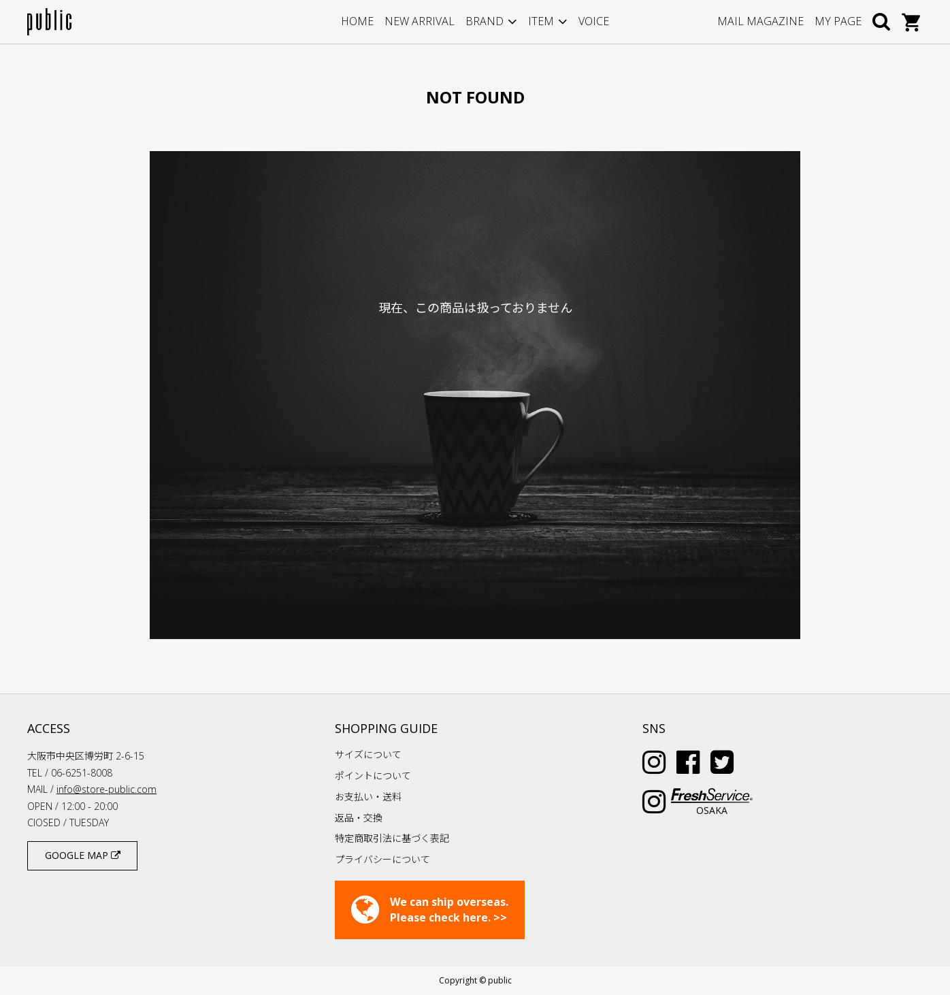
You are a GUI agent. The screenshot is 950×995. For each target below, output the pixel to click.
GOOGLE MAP (82, 855)
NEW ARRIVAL (419, 21)
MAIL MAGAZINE (760, 21)
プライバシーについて (382, 859)
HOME (357, 21)
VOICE (593, 21)
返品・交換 (358, 817)
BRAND (484, 21)
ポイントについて (373, 775)
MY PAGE (838, 21)
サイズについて (368, 754)
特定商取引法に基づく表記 (392, 838)
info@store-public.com (106, 789)
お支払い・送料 (368, 796)
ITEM (541, 21)
